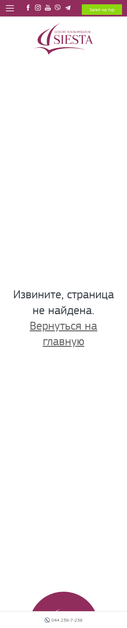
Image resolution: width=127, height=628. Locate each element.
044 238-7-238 (66, 620)
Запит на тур (101, 9)
